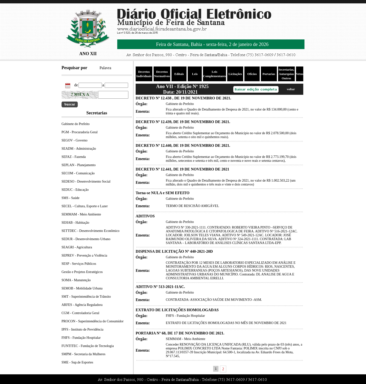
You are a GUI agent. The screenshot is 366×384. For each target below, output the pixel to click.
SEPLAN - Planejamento (79, 165)
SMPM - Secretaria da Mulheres (83, 354)
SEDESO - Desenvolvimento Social (86, 181)
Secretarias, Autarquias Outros (286, 74)
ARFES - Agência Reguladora (82, 305)
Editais (179, 74)
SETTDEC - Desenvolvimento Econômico (90, 231)
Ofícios (252, 74)
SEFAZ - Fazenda (74, 157)
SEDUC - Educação (75, 190)
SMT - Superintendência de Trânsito (86, 296)
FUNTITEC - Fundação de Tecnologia (88, 346)
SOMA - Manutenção (76, 280)
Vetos (299, 74)
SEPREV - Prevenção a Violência (84, 255)
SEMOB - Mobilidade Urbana (82, 288)
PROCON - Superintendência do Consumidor (93, 321)
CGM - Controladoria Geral (80, 313)
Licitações (235, 74)
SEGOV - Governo (74, 140)
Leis (195, 74)
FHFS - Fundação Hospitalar (81, 338)
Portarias (269, 74)
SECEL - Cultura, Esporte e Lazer (85, 206)
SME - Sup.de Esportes (77, 362)
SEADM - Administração (79, 148)
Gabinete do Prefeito (76, 124)
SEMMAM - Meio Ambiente (81, 214)
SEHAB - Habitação (75, 222)
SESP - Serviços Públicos (79, 264)
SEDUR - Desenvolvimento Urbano (86, 239)
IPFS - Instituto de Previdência (82, 329)
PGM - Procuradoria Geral (80, 132)
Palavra (105, 68)
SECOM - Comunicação (78, 173)
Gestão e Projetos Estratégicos (82, 272)
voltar (291, 89)
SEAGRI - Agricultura (77, 247)
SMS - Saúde (70, 198)
